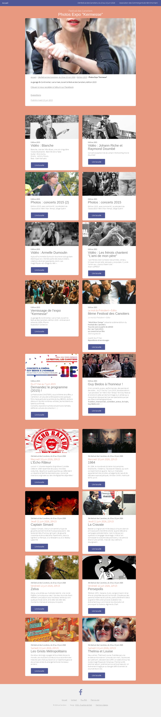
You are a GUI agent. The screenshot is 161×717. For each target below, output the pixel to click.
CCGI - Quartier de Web (83, 705)
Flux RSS (84, 700)
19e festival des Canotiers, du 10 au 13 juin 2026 (96, 3)
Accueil (5, 3)
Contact (74, 700)
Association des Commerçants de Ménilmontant (138, 3)
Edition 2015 (82, 77)
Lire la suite (39, 165)
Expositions (36, 95)
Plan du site (95, 700)
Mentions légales (102, 705)
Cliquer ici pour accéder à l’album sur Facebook (52, 87)
